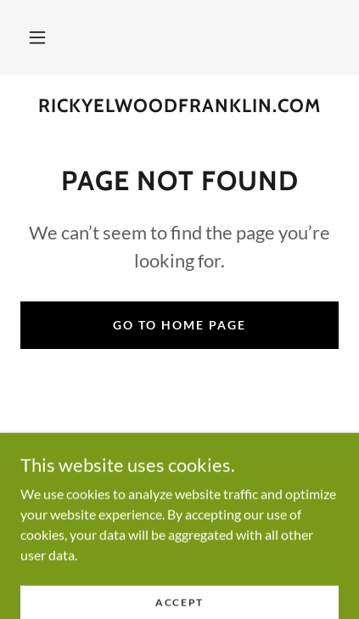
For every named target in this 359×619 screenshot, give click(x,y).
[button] (37, 37)
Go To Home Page (179, 325)
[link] (179, 106)
